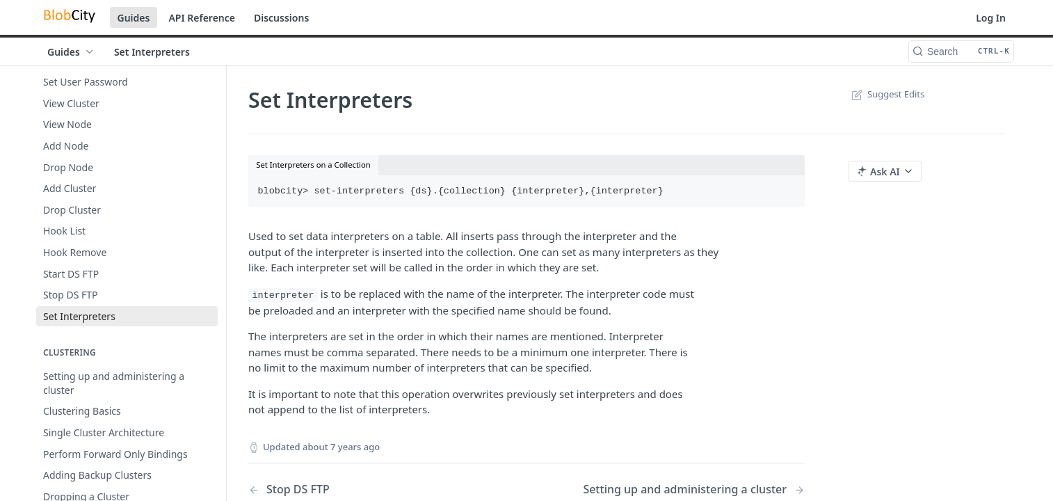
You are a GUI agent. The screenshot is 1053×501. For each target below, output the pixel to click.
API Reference (201, 17)
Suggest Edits (886, 94)
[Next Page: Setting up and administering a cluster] (694, 489)
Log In (991, 17)
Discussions (281, 17)
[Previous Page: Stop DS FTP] (367, 489)
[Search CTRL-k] (961, 51)
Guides (134, 17)
